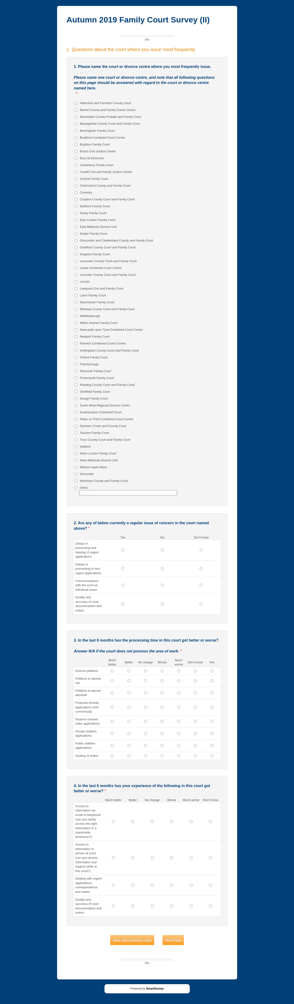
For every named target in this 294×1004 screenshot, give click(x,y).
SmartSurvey (155, 988)
